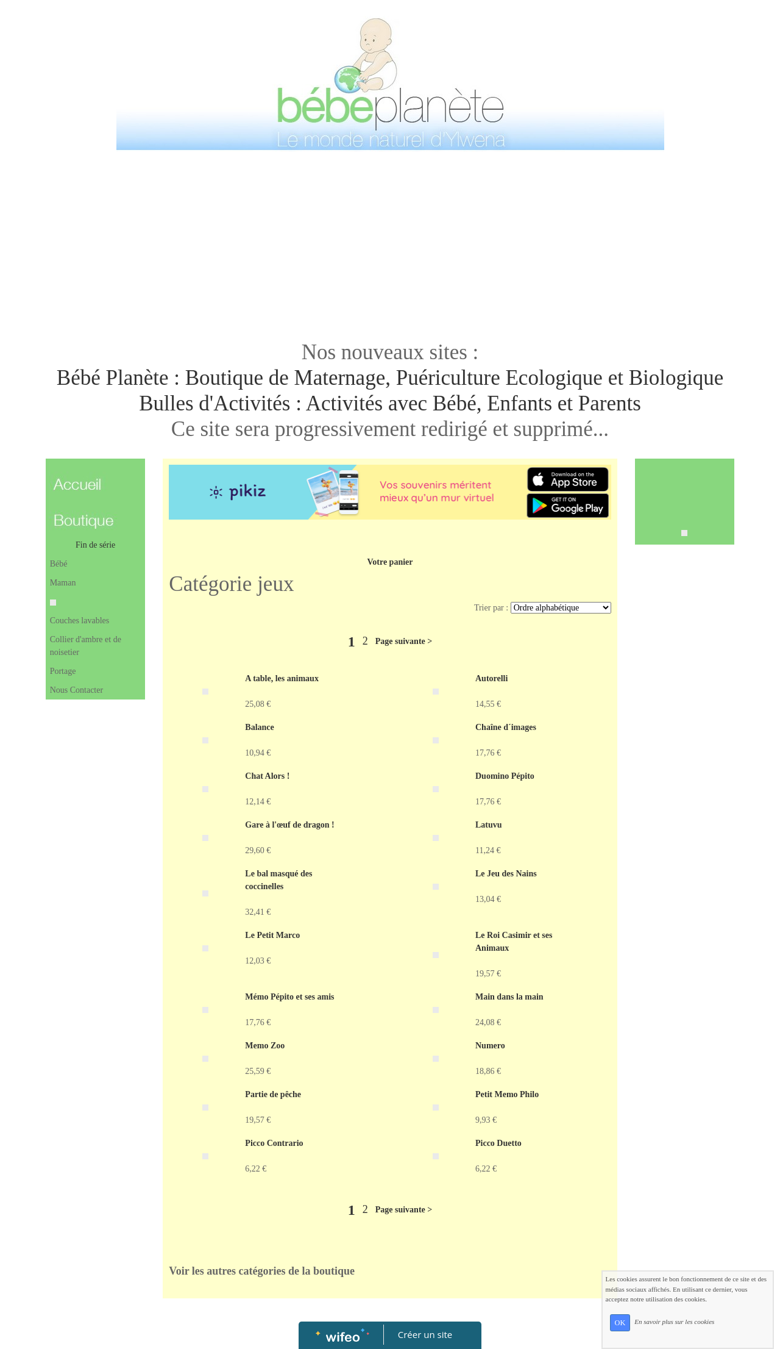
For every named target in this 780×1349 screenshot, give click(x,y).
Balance (259, 727)
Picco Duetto (498, 1143)
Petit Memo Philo (507, 1094)
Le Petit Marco (272, 935)
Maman (63, 582)
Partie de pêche (273, 1094)
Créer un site (425, 1334)
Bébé (59, 563)
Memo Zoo (265, 1045)
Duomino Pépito (504, 776)
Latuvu (488, 824)
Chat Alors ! (267, 776)
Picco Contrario (274, 1143)
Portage (63, 671)
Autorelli (491, 678)
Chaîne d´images (505, 727)
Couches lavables (80, 620)
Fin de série (95, 544)
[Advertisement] (390, 245)
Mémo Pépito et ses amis (289, 996)
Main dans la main (509, 996)
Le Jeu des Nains (506, 873)
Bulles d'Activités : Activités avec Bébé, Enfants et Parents (390, 403)
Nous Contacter (76, 690)
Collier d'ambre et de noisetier (85, 646)
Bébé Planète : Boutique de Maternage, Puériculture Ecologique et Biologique (390, 378)
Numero (490, 1045)
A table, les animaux (282, 678)
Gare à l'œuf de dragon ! (289, 824)
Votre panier (390, 562)
